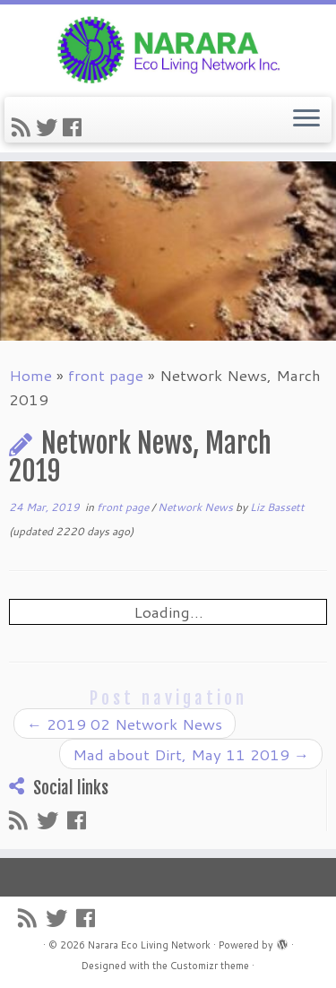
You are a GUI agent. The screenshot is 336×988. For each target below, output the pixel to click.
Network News (197, 507)
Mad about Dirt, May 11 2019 (191, 754)
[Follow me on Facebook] (75, 127)
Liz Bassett (277, 507)
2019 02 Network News (124, 723)
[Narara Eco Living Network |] (168, 48)
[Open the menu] (306, 120)
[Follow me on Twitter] (49, 127)
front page (105, 375)
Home (30, 375)
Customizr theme (209, 965)
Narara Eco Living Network (149, 945)
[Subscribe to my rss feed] (24, 127)
